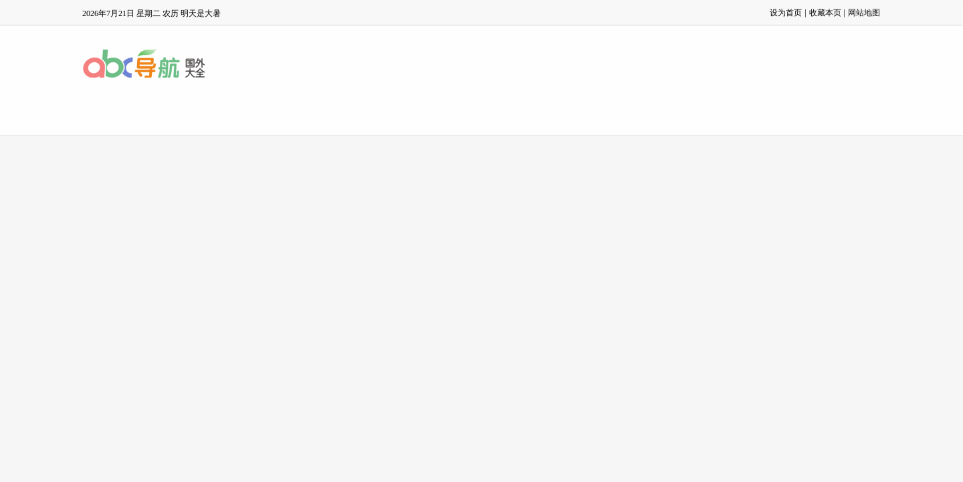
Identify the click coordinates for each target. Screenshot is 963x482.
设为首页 (786, 12)
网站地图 (864, 12)
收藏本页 (825, 12)
